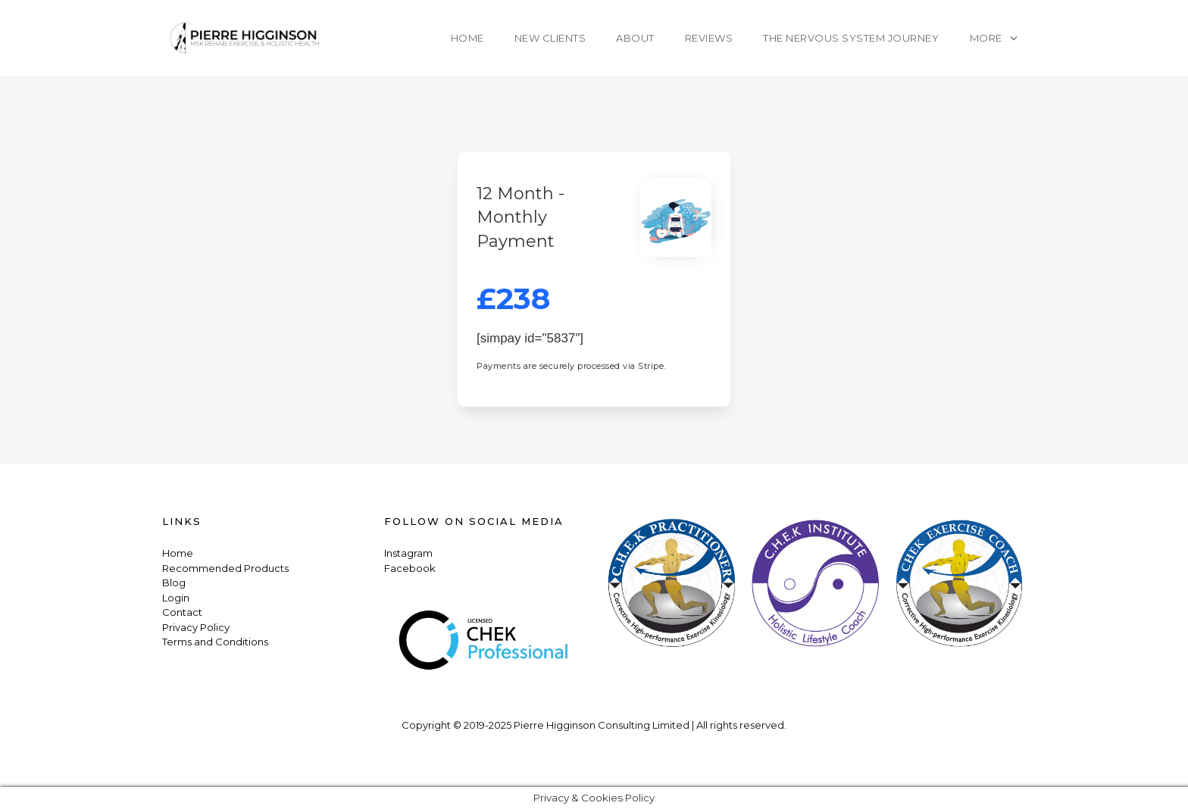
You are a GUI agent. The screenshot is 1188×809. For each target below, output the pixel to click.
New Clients (550, 38)
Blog (174, 582)
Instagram (408, 553)
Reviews (709, 38)
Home (467, 38)
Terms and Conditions (215, 642)
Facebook (410, 568)
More (986, 38)
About (635, 38)
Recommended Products (225, 568)
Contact (182, 612)
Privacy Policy (196, 627)
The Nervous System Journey (851, 38)
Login (175, 598)
